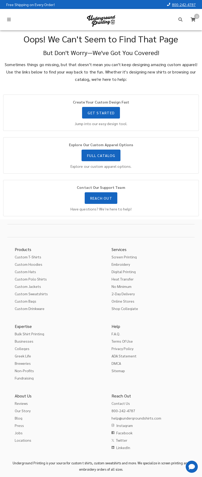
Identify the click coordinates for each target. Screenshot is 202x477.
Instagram (124, 425)
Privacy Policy (122, 348)
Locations (23, 440)
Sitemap (118, 370)
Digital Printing (124, 271)
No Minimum (122, 286)
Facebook (124, 432)
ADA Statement (124, 355)
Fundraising (24, 378)
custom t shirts (81, 463)
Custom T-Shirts (28, 256)
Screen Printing (124, 256)
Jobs (19, 432)
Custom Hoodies (28, 264)
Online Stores (123, 301)
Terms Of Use (122, 341)
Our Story (23, 410)
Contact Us (121, 403)
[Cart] (193, 19)
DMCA (116, 363)
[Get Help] (192, 467)
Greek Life (23, 355)
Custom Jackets (28, 286)
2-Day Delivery (123, 293)
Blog (18, 418)
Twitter (121, 440)
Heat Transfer (123, 279)
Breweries (23, 363)
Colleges (22, 348)
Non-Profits (24, 370)
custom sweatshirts (107, 463)
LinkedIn (123, 447)
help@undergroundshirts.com (136, 418)
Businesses (24, 341)
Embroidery (121, 264)
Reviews (21, 403)
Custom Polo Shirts (31, 279)
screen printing (172, 463)
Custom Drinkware (29, 308)
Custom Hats (25, 271)
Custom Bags (25, 301)
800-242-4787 (184, 4)
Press (19, 425)
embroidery (87, 469)
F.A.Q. (116, 333)
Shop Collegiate (125, 308)
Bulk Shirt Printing (29, 333)
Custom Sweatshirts (31, 293)
